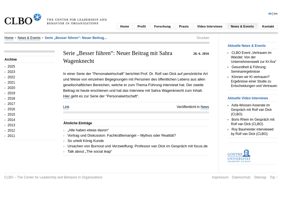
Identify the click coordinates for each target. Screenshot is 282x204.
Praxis (184, 26)
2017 (11, 104)
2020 (11, 88)
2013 (11, 125)
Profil (141, 26)
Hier (67, 96)
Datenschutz (241, 177)
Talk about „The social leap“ (89, 151)
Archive (10, 59)
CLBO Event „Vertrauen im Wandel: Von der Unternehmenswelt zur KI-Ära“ (253, 57)
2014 (11, 120)
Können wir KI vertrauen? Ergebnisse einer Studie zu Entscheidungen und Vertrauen (254, 81)
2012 (11, 130)
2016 (11, 109)
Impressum (220, 177)
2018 (11, 98)
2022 (11, 77)
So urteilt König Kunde (86, 141)
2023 (11, 72)
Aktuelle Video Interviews (248, 98)
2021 (11, 82)
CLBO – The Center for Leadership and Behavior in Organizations (53, 177)
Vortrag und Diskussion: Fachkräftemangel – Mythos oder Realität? (122, 135)
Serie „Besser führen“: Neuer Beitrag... (76, 38)
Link (66, 107)
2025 (11, 66)
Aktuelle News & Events (247, 46)
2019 (11, 93)
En (276, 13)
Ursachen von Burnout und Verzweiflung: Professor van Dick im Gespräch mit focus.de (138, 146)
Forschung (162, 26)
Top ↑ (274, 177)
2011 (11, 136)
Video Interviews (210, 26)
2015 (11, 114)
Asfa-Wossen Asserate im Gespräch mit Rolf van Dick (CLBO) (251, 109)
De (270, 13)
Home (124, 26)
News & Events (242, 26)
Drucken (203, 38)
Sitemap (260, 177)
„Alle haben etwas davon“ (88, 130)
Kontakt (268, 26)
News (205, 107)
